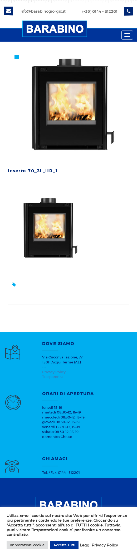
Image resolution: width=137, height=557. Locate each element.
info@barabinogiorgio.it (42, 11)
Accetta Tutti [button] (64, 545)
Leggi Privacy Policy (99, 545)
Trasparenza (52, 376)
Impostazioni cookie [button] (27, 545)
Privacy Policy (54, 372)
